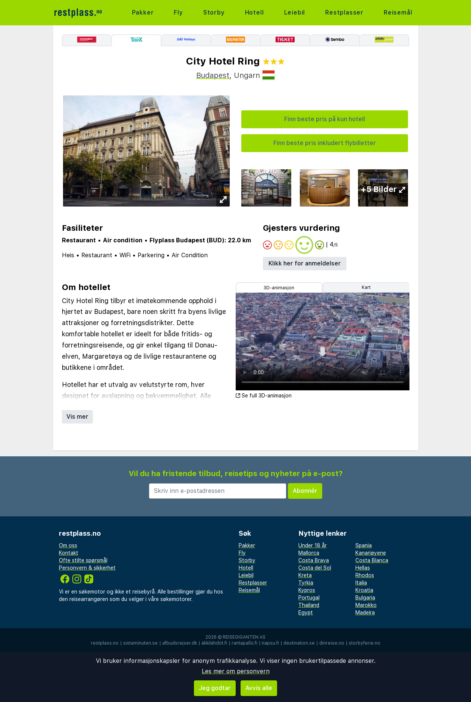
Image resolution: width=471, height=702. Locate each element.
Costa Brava (313, 560)
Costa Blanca (371, 560)
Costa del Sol (314, 568)
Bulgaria (365, 598)
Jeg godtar (215, 688)
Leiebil (294, 12)
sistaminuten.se (140, 643)
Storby (214, 12)
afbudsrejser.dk (179, 643)
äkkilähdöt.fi (214, 643)
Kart (366, 287)
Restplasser (344, 12)
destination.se (299, 643)
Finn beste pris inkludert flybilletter (324, 143)
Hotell (254, 12)
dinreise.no (331, 643)
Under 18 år (312, 545)
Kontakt (68, 553)
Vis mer (77, 416)
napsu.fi (270, 643)
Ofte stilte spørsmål (83, 560)
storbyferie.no (364, 643)
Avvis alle (258, 688)
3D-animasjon (279, 287)
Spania (363, 545)
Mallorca (308, 553)
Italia (361, 583)
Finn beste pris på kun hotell (324, 119)
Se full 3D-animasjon (264, 396)
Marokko (366, 605)
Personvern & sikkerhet (87, 568)
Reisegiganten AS (244, 637)
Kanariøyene (370, 553)
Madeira (365, 613)
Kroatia (364, 590)
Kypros (306, 590)
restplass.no (105, 643)
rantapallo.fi (244, 643)
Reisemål (398, 12)
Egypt (305, 613)
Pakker (143, 12)
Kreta (305, 575)
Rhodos (364, 575)
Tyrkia (305, 583)
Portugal (309, 598)
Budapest (212, 75)
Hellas (362, 568)
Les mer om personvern (236, 671)
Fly (178, 12)
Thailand (308, 605)
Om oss (68, 545)
